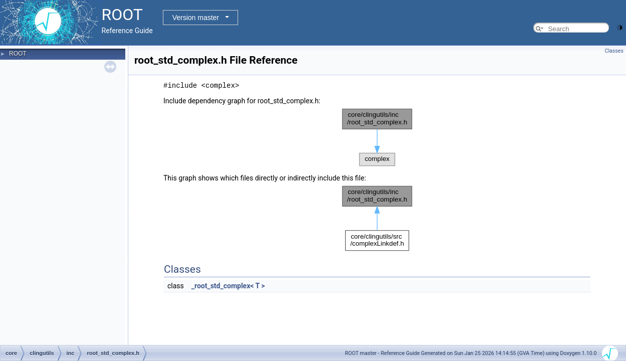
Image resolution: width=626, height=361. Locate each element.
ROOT (18, 53)
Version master (195, 18)
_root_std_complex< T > (228, 286)
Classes (614, 51)
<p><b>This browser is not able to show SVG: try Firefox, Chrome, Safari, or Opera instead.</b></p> (377, 137)
